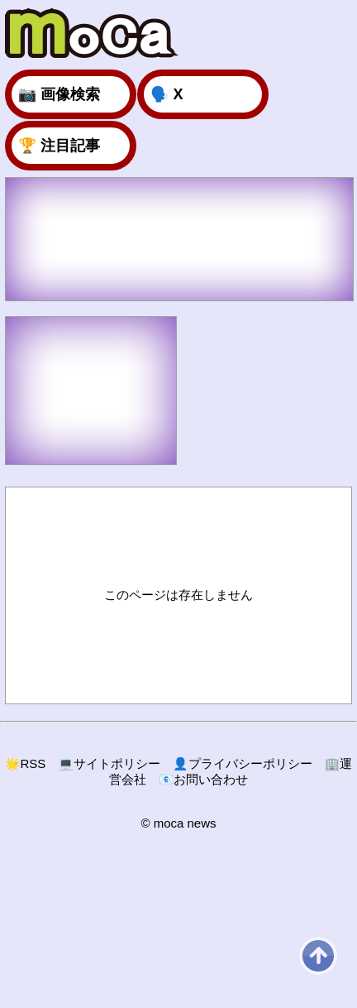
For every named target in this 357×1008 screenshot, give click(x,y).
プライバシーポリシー (242, 763)
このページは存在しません (178, 595)
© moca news (178, 823)
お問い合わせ (204, 779)
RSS (25, 763)
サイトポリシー (109, 763)
